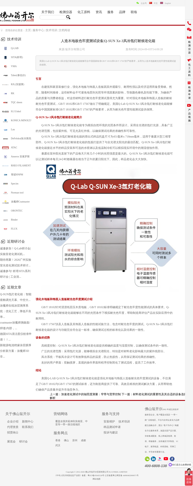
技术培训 (51, 30)
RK (8, 94)
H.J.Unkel (11, 112)
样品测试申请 (112, 426)
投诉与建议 (111, 432)
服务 (110, 12)
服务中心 (38, 30)
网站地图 (96, 479)
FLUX (9, 229)
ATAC (9, 148)
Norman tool (13, 193)
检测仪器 (65, 12)
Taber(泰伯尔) (14, 75)
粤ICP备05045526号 (96, 475)
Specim (10, 184)
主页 (28, 30)
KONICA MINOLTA (16, 121)
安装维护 (109, 421)
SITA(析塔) (12, 57)
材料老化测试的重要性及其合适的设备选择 (160, 394)
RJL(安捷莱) (13, 84)
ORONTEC (12, 211)
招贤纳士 (12, 432)
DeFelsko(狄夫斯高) (16, 139)
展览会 (11, 441)
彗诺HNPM (12, 175)
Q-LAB (10, 48)
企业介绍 (12, 421)
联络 (134, 12)
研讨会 (23, 441)
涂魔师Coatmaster (16, 202)
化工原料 (84, 12)
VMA (9, 66)
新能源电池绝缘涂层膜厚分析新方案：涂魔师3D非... (15, 351)
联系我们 (27, 426)
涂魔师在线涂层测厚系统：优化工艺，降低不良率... (15, 311)
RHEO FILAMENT (16, 166)
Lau (8, 130)
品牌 (122, 12)
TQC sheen (12, 103)
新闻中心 (27, 421)
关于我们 (47, 12)
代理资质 (12, 426)
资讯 (99, 12)
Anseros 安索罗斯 (16, 157)
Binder (10, 220)
